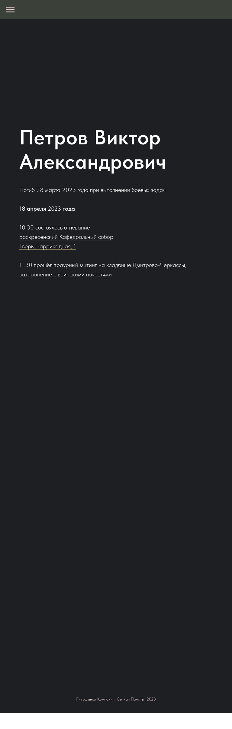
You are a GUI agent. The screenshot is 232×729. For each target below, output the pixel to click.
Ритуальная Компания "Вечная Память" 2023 (116, 699)
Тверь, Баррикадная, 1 (47, 246)
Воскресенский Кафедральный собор (66, 236)
